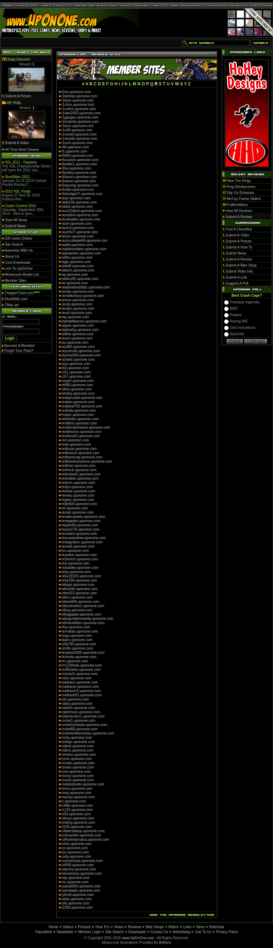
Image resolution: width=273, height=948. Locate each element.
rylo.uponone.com (75, 903)
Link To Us (203, 932)
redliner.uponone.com (78, 466)
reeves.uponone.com (77, 495)
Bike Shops (155, 927)
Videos (68, 927)
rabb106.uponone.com (79, 202)
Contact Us (159, 932)
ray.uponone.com (75, 342)
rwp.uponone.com (75, 878)
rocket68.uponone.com (79, 729)
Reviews (134, 927)
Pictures (84, 927)
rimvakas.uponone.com (79, 631)
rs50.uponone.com (76, 814)
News (118, 927)
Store (200, 927)
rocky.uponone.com (76, 737)
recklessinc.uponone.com (81, 432)
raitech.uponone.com (77, 270)
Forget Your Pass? (18, 351)
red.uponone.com (75, 440)
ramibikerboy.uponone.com (82, 296)
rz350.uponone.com (77, 907)
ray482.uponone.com (78, 347)
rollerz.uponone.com (77, 750)
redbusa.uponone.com (79, 449)
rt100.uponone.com (76, 827)
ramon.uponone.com (77, 300)
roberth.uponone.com (78, 708)
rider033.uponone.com (79, 593)
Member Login (89, 932)
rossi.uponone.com (76, 793)
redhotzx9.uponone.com (80, 453)
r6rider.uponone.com (77, 190)
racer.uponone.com (76, 223)
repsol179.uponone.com (80, 529)
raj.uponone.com (74, 274)
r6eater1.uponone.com (79, 164)
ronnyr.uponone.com (77, 776)
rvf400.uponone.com (77, 865)
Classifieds (43, 932)
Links (187, 927)
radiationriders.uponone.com (83, 249)
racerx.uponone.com (77, 236)
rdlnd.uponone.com (76, 389)
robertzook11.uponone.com (83, 716)
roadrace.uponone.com (79, 682)
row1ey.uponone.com (78, 797)
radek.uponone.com (77, 245)
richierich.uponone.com (79, 559)
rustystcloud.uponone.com (82, 861)
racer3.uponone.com (77, 228)
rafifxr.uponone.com (77, 257)
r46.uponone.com (75, 147)
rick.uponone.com (75, 563)
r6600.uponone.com (77, 156)
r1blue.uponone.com (77, 100)
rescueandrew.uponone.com (83, 538)
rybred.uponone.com (77, 895)
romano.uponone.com (78, 754)
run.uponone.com (75, 852)
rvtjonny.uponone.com (78, 869)
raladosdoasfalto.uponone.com (85, 287)
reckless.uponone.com (79, 423)
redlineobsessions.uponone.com (86, 461)
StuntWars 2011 (17, 177)
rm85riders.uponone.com (81, 670)
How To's (102, 927)
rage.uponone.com (76, 262)
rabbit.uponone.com (77, 207)
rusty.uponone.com (76, 856)
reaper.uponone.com (77, 415)
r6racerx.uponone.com (79, 177)
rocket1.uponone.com (78, 721)
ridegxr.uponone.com (77, 585)
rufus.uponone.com (76, 844)
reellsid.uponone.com (78, 491)
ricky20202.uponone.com (81, 576)
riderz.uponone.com (77, 597)
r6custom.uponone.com (80, 160)
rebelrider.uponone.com (80, 419)
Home (53, 927)
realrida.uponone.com (78, 410)
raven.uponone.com (77, 338)
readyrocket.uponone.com (81, 398)
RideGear (216, 927)
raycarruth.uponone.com (80, 351)
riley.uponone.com (75, 627)
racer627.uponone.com (79, 232)
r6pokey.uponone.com (78, 173)
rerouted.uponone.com (79, 534)
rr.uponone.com (73, 801)
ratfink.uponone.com (77, 334)
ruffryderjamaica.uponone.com (85, 839)
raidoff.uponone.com (77, 266)
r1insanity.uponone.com (80, 122)
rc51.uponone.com (76, 372)
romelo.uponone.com (78, 763)
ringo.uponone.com (76, 636)
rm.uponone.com (74, 661)
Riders (173, 927)
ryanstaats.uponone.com (80, 890)
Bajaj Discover (18, 59)
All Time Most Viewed (22, 150)
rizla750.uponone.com (78, 644)
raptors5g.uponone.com (80, 330)
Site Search (114, 932)
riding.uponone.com (77, 610)
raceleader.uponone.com (80, 219)
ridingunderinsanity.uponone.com (87, 619)
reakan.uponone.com (78, 402)
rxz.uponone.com (75, 882)
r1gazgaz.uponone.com (80, 117)
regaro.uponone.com (77, 500)
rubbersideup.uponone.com (83, 831)
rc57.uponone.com (76, 376)
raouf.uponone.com (76, 313)
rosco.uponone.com (77, 788)
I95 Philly (14, 103)
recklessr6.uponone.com (80, 436)
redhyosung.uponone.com (81, 457)
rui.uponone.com (74, 848)
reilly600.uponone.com (79, 504)
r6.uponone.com (74, 151)
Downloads (137, 932)
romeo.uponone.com (77, 767)
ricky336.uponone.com (79, 580)
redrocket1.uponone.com (81, 474)
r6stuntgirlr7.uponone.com (81, 194)
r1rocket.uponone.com (79, 134)
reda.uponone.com (76, 444)
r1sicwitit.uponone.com (79, 139)
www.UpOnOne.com (138, 938)
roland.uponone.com (77, 746)
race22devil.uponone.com (81, 211)
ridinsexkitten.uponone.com (83, 623)
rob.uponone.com (75, 699)
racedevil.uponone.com (79, 215)
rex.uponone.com (75, 551)
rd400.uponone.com (77, 385)
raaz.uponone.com (76, 198)
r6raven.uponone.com (78, 181)
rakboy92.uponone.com (80, 279)
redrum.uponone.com (78, 483)
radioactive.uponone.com (81, 253)
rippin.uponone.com (77, 640)
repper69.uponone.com (79, 525)
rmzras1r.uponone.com (79, 674)
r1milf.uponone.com (77, 130)
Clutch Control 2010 (20, 206)
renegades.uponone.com (81, 521)
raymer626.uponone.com (81, 355)
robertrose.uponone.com (80, 712)
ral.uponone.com (74, 283)
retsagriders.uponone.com (81, 542)
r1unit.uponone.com (77, 143)
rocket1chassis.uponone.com (84, 725)
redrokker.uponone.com (80, 478)
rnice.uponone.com (76, 678)
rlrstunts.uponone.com (78, 657)
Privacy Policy (227, 932)
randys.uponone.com (77, 308)
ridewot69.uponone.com (80, 602)
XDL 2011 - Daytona (21, 162)
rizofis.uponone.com (77, 648)
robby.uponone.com (77, 704)
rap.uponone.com (75, 317)
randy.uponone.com (77, 304)
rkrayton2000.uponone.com (83, 653)
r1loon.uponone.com (77, 126)
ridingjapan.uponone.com (81, 614)
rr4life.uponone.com (77, 805)
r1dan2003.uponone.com (81, 113)
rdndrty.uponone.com (78, 393)
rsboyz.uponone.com (77, 818)
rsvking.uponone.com (78, 822)
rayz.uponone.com (75, 364)
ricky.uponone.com (76, 572)
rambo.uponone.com (77, 291)
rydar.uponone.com (76, 899)
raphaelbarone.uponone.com (84, 321)
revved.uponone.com (77, 546)
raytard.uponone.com (78, 359)
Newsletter (65, 932)
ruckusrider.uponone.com (81, 835)
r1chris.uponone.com (77, 105)
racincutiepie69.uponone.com (84, 240)
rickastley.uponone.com (79, 568)
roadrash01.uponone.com (81, 695)
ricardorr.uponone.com (79, 555)
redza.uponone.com (77, 487)
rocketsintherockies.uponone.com (87, 733)
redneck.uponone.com (78, 470)
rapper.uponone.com (77, 325)
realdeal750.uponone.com (81, 406)
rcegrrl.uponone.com (77, 381)
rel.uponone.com (74, 508)
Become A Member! (19, 346)
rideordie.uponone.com (79, 589)
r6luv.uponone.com (76, 168)
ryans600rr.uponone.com (81, 886)
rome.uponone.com (76, 759)
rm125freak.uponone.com (81, 665)
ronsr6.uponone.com (77, 780)
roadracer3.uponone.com (81, 691)
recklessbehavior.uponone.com (85, 427)
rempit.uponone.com (77, 512)
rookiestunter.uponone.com (82, 784)
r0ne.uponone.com (76, 92)
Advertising (181, 932)
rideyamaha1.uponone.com (82, 606)
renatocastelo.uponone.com (83, 517)
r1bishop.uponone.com (79, 96)
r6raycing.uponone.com (80, 185)
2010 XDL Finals (18, 191)
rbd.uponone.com (75, 368)
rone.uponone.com (76, 771)
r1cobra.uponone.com (78, 109)
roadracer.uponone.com (80, 687)
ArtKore (165, 942)
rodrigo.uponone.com (78, 742)
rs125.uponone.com (77, 810)
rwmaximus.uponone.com (81, 873)
